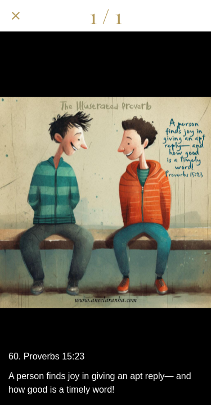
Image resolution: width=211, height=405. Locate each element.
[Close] (16, 15)
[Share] (136, 15)
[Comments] (165, 15)
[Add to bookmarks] (195, 15)
